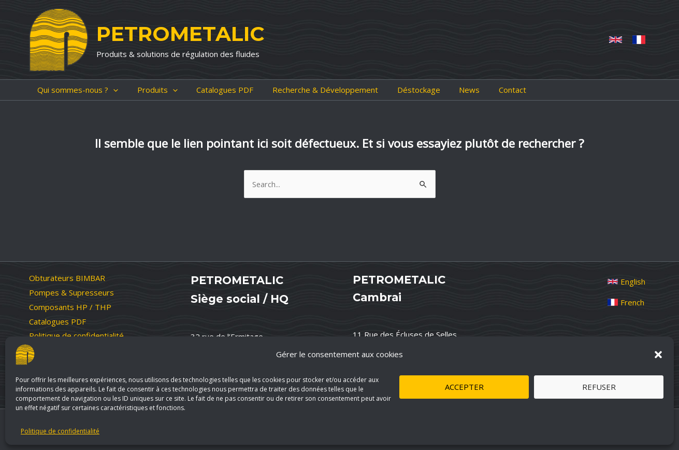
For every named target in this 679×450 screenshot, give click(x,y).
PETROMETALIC (180, 33)
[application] (105, 90)
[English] (626, 281)
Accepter (464, 387)
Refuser (599, 387)
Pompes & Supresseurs (71, 292)
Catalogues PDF (57, 321)
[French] (638, 39)
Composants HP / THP (70, 307)
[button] (658, 354)
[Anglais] (615, 39)
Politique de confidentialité (60, 431)
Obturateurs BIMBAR (67, 278)
